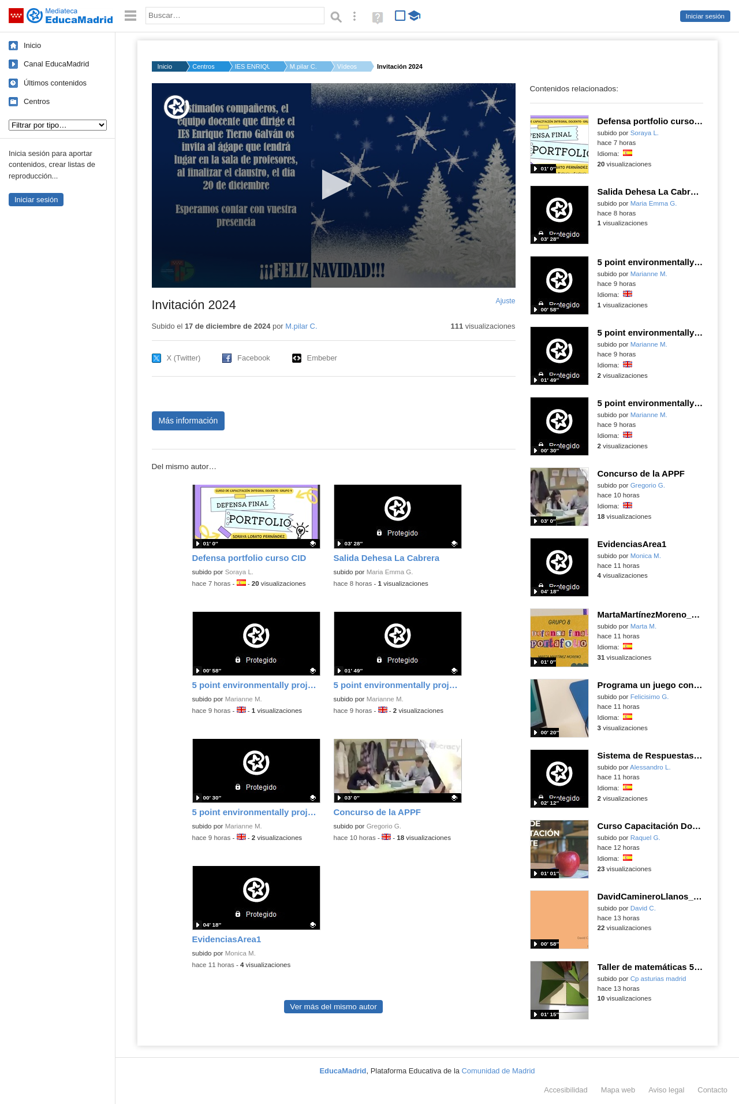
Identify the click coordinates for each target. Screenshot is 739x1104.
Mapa (618, 1090)
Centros (37, 101)
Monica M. (240, 953)
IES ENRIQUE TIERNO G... (252, 66)
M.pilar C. (303, 66)
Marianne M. (243, 699)
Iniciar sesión (705, 16)
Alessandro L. (650, 767)
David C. (643, 908)
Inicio (32, 45)
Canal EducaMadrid (56, 64)
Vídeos (347, 66)
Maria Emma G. (390, 571)
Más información (188, 420)
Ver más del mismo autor (333, 1006)
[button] (333, 184)
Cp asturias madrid (658, 978)
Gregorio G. (384, 826)
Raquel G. (645, 837)
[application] (334, 185)
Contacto (712, 1090)
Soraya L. (239, 571)
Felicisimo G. (649, 696)
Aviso (666, 1090)
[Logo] (176, 107)
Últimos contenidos (55, 83)
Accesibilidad (565, 1090)
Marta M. (643, 626)
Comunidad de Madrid (498, 1070)
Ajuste (505, 301)
